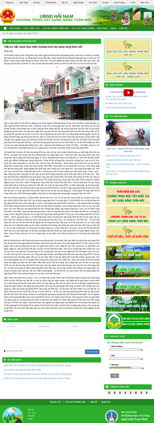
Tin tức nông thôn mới (56, 28)
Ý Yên (132, 3)
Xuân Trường (119, 3)
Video (113, 28)
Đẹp (113, 356)
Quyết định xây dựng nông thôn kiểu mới (22, 370)
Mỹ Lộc (65, 3)
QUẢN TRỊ (105, 402)
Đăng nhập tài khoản (14, 351)
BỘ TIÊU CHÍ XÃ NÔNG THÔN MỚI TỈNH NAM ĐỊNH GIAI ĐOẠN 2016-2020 (37, 365)
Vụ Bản (105, 3)
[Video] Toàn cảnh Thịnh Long (119, 103)
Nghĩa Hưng (78, 3)
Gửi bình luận (92, 352)
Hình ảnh (102, 28)
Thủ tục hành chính (82, 28)
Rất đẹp (114, 365)
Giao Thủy (23, 3)
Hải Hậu (36, 3)
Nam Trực (145, 3)
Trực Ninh (93, 3)
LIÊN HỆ (93, 402)
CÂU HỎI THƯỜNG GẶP (75, 402)
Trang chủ (9, 3)
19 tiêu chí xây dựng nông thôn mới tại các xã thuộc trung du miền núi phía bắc (37, 374)
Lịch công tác (31, 28)
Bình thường (116, 346)
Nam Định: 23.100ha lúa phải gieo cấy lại (124, 156)
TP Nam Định (50, 3)
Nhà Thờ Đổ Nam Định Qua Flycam (121, 108)
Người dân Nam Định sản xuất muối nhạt (124, 160)
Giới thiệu (14, 28)
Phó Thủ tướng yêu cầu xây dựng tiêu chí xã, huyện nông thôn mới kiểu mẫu (36, 378)
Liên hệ (123, 28)
